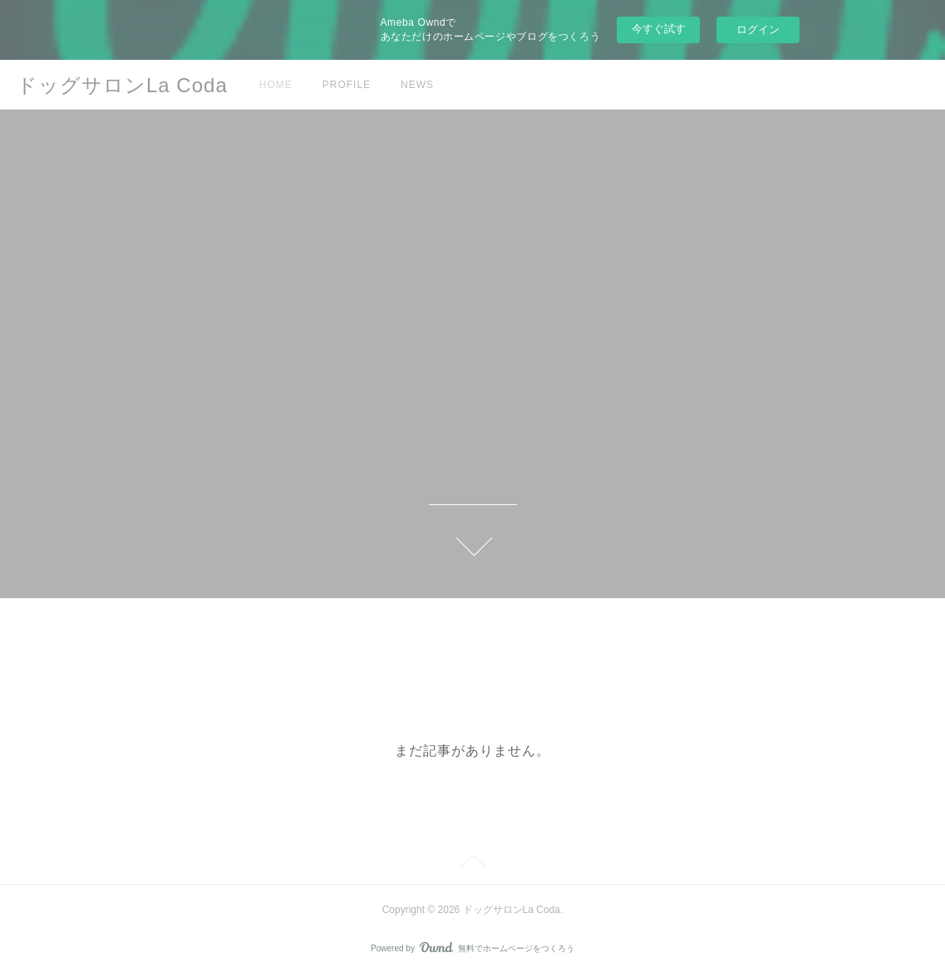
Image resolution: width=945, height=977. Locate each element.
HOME (276, 85)
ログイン (758, 29)
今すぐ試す (659, 28)
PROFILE (346, 85)
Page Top (472, 864)
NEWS (417, 85)
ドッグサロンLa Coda (122, 85)
